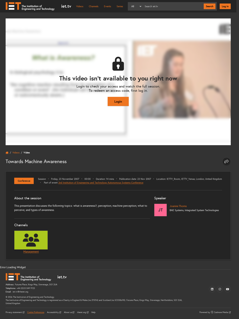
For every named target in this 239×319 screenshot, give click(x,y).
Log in (225, 6)
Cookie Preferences (35, 312)
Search (209, 6)
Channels (93, 6)
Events (107, 6)
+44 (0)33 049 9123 (26, 288)
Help (93, 312)
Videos (79, 6)
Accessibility (53, 312)
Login (118, 101)
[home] (7, 153)
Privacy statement (14, 312)
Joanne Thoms (178, 206)
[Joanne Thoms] (160, 210)
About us (68, 312)
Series (120, 6)
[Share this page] (226, 161)
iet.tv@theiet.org (20, 292)
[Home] (38, 6)
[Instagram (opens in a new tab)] (220, 289)
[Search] (173, 6)
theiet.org (82, 312)
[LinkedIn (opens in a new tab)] (212, 289)
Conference (24, 180)
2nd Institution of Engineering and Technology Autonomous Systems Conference (100, 182)
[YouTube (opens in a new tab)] (227, 289)
